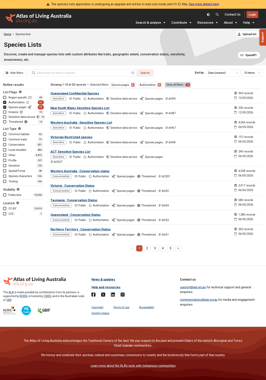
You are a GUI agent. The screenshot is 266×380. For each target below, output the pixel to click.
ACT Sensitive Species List (70, 152)
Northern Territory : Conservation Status (81, 229)
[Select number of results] (252, 72)
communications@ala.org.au (198, 300)
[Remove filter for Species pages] (133, 85)
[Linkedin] (113, 295)
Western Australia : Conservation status (80, 171)
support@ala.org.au (193, 287)
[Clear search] (133, 73)
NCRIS (23, 296)
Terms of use (121, 307)
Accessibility (146, 307)
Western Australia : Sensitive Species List (81, 122)
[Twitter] (103, 295)
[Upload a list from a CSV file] (247, 34)
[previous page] (131, 248)
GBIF (8, 300)
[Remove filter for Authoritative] (159, 85)
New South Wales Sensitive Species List (80, 108)
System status (100, 313)
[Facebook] (93, 295)
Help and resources (106, 287)
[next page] (178, 248)
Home (7, 34)
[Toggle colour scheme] (208, 14)
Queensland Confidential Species (75, 93)
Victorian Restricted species (71, 137)
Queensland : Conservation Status (76, 215)
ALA (11, 292)
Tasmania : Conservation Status (74, 200)
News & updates (103, 279)
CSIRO (47, 296)
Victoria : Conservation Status (73, 186)
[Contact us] (232, 14)
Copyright (97, 307)
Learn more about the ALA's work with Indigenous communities (133, 366)
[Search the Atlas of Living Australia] (217, 14)
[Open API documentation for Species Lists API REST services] (249, 55)
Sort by (199, 72)
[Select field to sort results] (223, 72)
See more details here (204, 4)
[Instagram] (123, 295)
